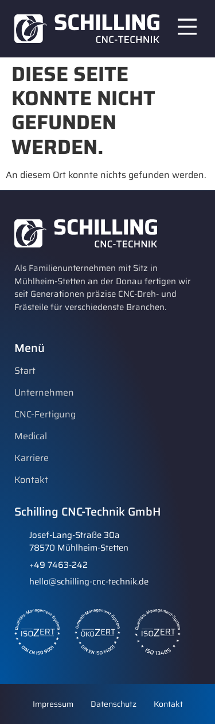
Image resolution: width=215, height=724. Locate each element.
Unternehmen (44, 392)
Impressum (53, 704)
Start (25, 371)
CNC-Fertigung (45, 414)
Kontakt (31, 480)
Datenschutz (113, 704)
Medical (30, 436)
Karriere (31, 458)
